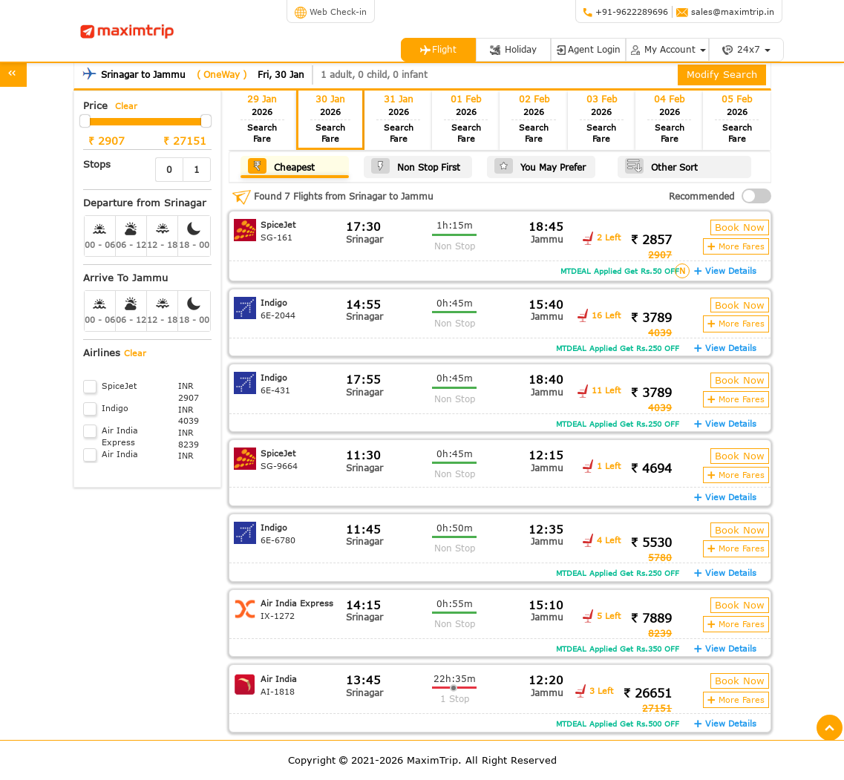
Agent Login (588, 49)
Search (262, 133)
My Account (667, 49)
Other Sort (661, 166)
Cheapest (281, 166)
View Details (725, 270)
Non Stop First (415, 166)
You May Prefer (540, 166)
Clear (126, 106)
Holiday (513, 49)
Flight (438, 49)
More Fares (736, 246)
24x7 (746, 49)
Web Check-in (331, 11)
